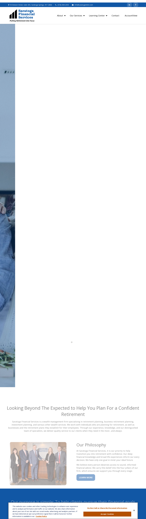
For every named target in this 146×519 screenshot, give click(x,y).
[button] (60, 12)
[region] (73, 510)
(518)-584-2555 (62, 2)
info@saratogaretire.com (82, 2)
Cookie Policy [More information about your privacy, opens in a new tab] (41, 516)
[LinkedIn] (129, 2)
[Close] (134, 510)
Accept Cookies (107, 514)
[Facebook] (135, 2)
